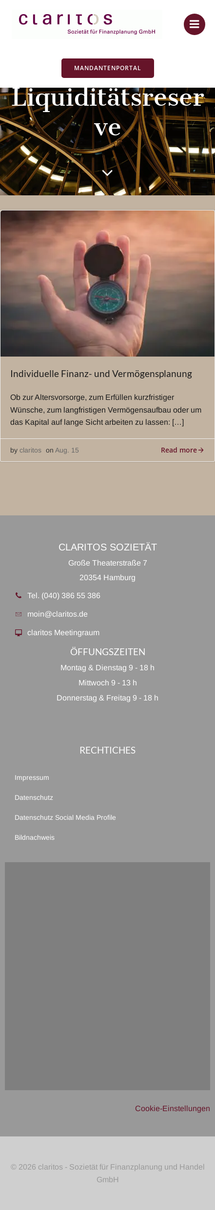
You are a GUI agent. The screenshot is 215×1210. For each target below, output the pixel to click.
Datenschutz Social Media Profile (65, 817)
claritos (30, 450)
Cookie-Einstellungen (172, 1108)
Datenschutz (34, 797)
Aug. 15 (67, 450)
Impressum (32, 777)
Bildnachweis (35, 837)
